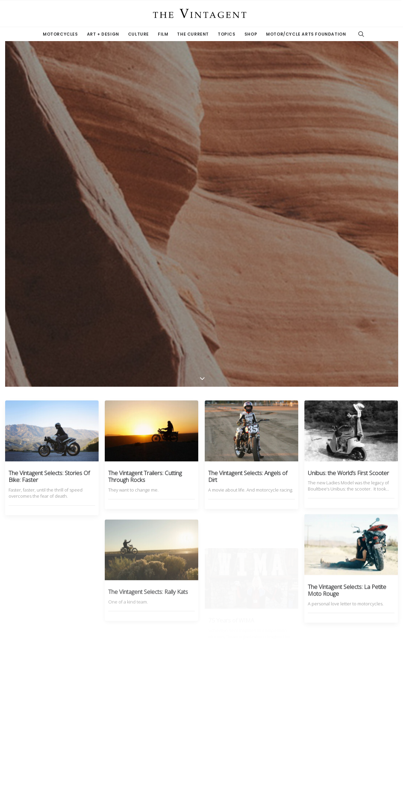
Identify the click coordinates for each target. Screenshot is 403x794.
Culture (138, 34)
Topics (227, 34)
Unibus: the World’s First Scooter (348, 207)
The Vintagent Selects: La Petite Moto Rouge (347, 345)
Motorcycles (60, 34)
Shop (250, 34)
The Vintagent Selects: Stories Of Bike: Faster (49, 202)
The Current (193, 34)
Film (163, 34)
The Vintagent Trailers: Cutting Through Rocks (145, 202)
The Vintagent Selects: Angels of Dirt (247, 203)
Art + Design (103, 34)
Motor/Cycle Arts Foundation (306, 34)
